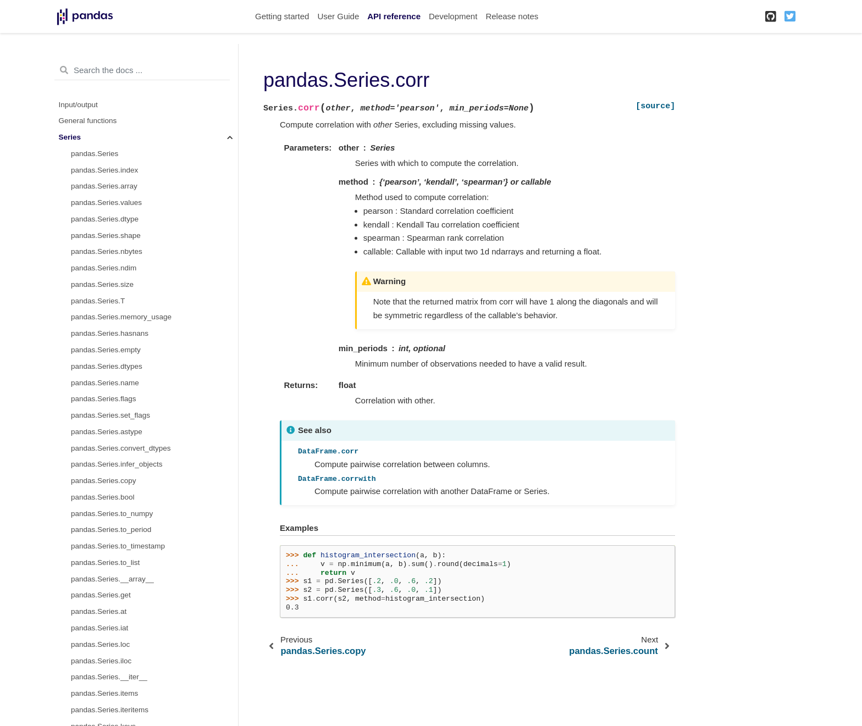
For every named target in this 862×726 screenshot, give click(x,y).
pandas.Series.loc (100, 644)
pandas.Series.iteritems (109, 710)
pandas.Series (94, 153)
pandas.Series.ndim (103, 268)
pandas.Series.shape (106, 235)
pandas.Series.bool (103, 497)
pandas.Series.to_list (105, 562)
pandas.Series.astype (106, 432)
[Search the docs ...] (142, 70)
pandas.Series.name (105, 383)
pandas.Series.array (104, 186)
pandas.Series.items (104, 693)
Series (70, 137)
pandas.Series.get (101, 595)
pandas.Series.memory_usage (121, 317)
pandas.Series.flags (103, 399)
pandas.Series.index (104, 170)
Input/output (78, 105)
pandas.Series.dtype (105, 219)
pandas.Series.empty (106, 350)
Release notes (511, 16)
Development (453, 16)
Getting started (282, 16)
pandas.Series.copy (103, 480)
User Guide (338, 16)
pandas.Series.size (102, 284)
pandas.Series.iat (99, 628)
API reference (394, 16)
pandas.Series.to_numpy (112, 513)
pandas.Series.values (106, 202)
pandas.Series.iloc (101, 661)
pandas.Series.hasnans (109, 333)
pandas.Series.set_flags (110, 415)
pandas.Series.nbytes (106, 251)
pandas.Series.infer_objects (117, 464)
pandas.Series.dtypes (106, 366)
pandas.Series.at (98, 611)
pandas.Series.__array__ (112, 579)
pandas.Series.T (98, 301)
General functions (88, 121)
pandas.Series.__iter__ (109, 677)
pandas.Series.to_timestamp (118, 546)
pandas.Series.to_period (111, 529)
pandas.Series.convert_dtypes (121, 448)
